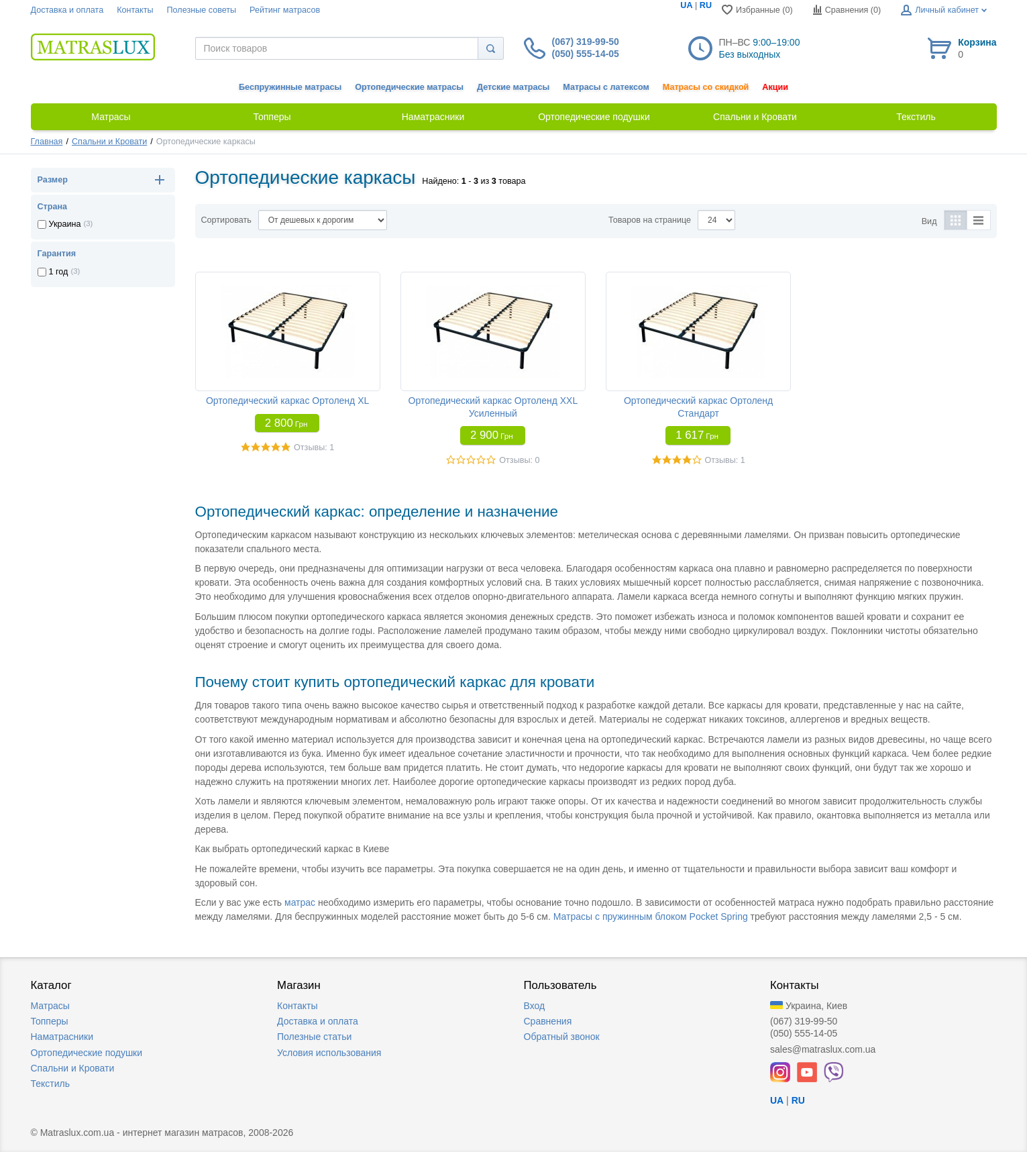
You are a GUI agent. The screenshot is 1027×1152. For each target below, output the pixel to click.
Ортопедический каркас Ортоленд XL (287, 400)
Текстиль (50, 1083)
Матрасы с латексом (606, 87)
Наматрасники (62, 1036)
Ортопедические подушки (87, 1052)
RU (706, 5)
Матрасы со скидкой (706, 87)
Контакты (135, 10)
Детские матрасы (513, 87)
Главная (47, 141)
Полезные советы (202, 10)
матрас (299, 902)
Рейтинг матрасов (285, 10)
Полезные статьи (314, 1036)
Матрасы (50, 1005)
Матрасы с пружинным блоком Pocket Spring (650, 916)
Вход (534, 1005)
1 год (58, 271)
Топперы (49, 1021)
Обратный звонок (562, 1036)
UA (686, 5)
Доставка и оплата (67, 10)
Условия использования (329, 1052)
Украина (65, 224)
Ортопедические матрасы (409, 87)
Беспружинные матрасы (290, 87)
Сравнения (548, 1021)
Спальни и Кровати (109, 141)
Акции (775, 87)
